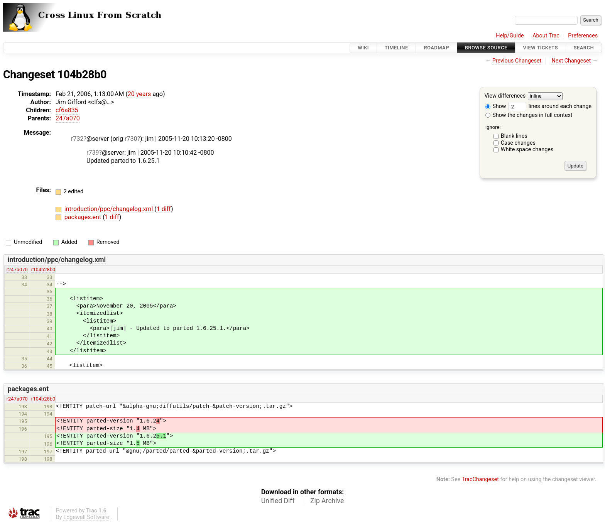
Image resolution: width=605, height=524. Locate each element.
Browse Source (486, 48)
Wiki (363, 48)
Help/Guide (510, 35)
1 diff (164, 209)
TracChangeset (480, 479)
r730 (131, 138)
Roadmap (436, 48)
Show (495, 106)
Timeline (396, 48)
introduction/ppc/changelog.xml (109, 209)
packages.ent (83, 217)
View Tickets (540, 48)
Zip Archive (327, 501)
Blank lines (514, 136)
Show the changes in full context (529, 115)
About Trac (545, 35)
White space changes (527, 149)
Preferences (583, 35)
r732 (77, 138)
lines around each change (549, 106)
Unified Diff (278, 501)
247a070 (68, 118)
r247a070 (17, 269)
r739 (92, 152)
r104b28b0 (43, 269)
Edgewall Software (86, 517)
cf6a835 (67, 110)
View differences (505, 96)
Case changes (518, 143)
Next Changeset (571, 60)
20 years (139, 94)
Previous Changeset (517, 60)
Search (584, 48)
